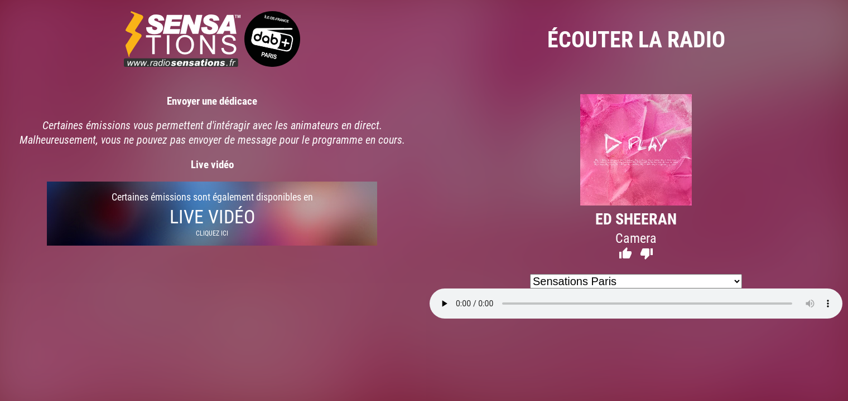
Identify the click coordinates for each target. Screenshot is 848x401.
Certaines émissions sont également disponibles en (212, 213)
